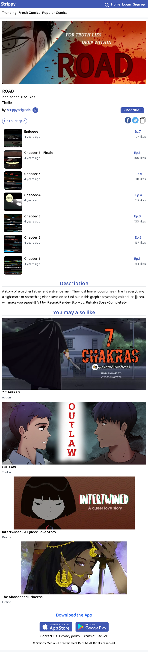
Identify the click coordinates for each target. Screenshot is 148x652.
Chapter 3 (32, 216)
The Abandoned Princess (22, 597)
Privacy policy (69, 636)
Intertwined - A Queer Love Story (29, 532)
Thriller (6, 472)
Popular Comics (55, 13)
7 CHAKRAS (11, 392)
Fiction (6, 602)
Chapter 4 (32, 195)
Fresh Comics (29, 13)
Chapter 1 (32, 259)
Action (6, 397)
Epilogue (31, 131)
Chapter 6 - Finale (38, 153)
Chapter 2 (32, 237)
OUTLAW (9, 467)
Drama (6, 537)
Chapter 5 (32, 174)
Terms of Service (95, 636)
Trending (9, 13)
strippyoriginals (19, 110)
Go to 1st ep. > (14, 121)
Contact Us (48, 636)
